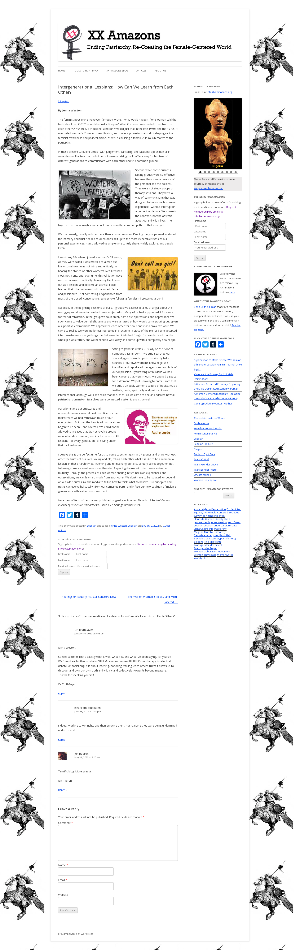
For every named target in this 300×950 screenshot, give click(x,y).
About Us (160, 70)
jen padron (81, 753)
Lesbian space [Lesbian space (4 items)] (229, 525)
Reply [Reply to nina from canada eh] (61, 739)
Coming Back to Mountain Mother (213, 403)
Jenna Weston (119, 525)
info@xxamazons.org (219, 92)
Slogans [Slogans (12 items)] (198, 541)
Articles (141, 70)
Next (237, 133)
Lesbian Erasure (203, 444)
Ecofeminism (201, 423)
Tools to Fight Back (85, 70)
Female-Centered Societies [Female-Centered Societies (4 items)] (223, 512)
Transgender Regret (205, 469)
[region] (218, 133)
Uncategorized (202, 475)
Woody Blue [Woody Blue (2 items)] (201, 558)
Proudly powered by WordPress (75, 933)
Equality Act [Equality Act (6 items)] (200, 512)
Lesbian (91, 525)
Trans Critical (201, 459)
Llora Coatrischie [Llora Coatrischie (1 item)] (203, 528)
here (232, 292)
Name (63, 865)
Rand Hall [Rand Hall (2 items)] (225, 535)
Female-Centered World (208, 428)
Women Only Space (205, 480)
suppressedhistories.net (208, 188)
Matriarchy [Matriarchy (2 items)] (220, 528)
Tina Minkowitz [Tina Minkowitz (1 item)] (212, 541)
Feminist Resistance (205, 433)
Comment (65, 823)
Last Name (66, 560)
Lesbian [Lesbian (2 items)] (198, 525)
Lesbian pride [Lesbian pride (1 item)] (212, 525)
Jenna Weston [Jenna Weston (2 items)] (219, 522)
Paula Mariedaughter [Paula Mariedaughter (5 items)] (206, 535)
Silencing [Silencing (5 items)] (230, 538)
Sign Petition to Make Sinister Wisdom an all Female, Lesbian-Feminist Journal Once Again (218, 364)
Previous (199, 133)
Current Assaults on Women (210, 418)
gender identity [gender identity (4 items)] (216, 515)
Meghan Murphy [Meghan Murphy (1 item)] (203, 532)
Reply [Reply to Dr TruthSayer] (61, 693)
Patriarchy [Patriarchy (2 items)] (220, 532)
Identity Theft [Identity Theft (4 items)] (222, 519)
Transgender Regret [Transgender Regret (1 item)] (205, 548)
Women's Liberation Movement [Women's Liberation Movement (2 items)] (212, 551)
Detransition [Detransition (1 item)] (218, 509)
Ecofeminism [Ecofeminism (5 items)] (234, 509)
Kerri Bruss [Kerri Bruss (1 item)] (234, 522)
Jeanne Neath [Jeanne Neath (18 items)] (202, 522)
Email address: (67, 566)
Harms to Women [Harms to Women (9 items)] (204, 519)
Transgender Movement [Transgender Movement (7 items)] (208, 545)
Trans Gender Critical (206, 464)
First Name (66, 554)
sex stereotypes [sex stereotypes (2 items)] (215, 538)
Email (62, 880)
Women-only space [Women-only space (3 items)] (205, 554)
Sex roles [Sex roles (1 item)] (199, 538)
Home (61, 70)
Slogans (198, 449)
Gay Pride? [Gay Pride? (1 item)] (200, 515)
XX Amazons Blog (117, 70)
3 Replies (63, 101)
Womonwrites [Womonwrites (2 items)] (225, 554)
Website (63, 894)
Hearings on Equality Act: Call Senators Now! (87, 596)
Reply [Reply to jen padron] (61, 790)
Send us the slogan (205, 307)
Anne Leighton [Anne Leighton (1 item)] (202, 509)
